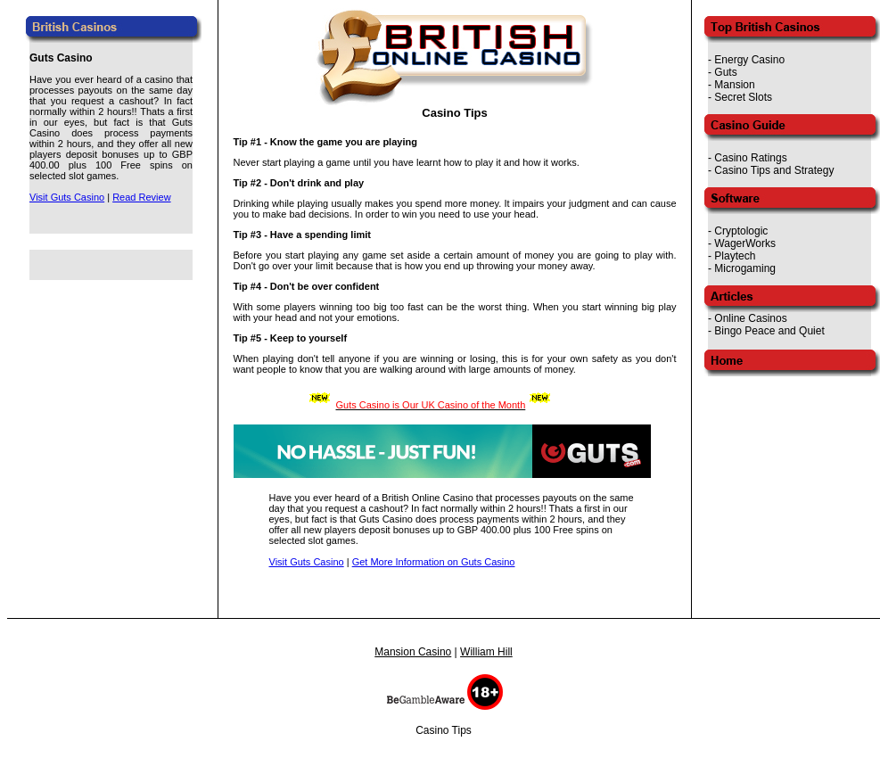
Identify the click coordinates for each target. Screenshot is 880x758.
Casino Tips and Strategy (774, 170)
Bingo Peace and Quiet (769, 331)
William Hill (486, 652)
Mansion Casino (412, 652)
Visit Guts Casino (66, 197)
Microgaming (745, 268)
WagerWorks (745, 243)
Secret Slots (743, 97)
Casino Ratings (750, 158)
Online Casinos (750, 318)
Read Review (141, 197)
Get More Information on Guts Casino (433, 561)
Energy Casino (749, 60)
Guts (725, 72)
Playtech (734, 256)
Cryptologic (741, 231)
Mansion (734, 84)
